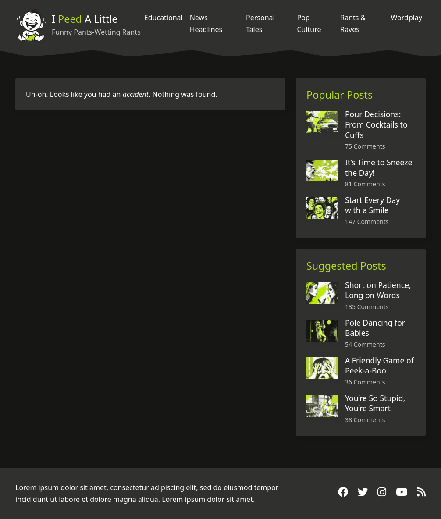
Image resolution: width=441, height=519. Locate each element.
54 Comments (365, 344)
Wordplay (406, 17)
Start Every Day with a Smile (372, 205)
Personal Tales (260, 23)
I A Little (85, 19)
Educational (163, 17)
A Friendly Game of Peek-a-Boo (379, 365)
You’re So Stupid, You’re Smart (375, 403)
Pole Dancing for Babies (375, 327)
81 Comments (365, 184)
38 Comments (365, 420)
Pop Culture (309, 23)
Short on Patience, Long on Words (378, 290)
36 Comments (365, 382)
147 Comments (366, 221)
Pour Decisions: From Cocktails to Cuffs (376, 124)
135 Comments (366, 306)
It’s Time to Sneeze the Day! (378, 167)
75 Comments (365, 146)
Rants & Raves (353, 23)
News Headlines (206, 23)
